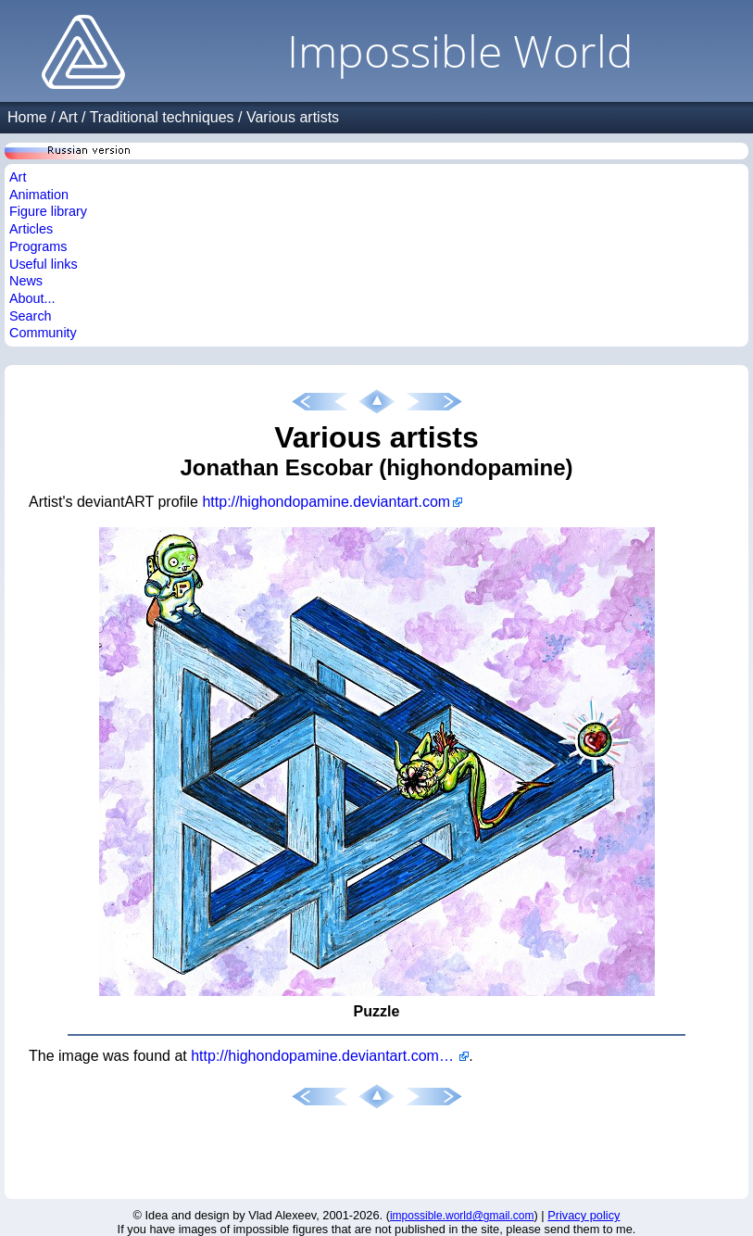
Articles (31, 228)
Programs (38, 246)
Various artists (292, 117)
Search (30, 316)
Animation (39, 194)
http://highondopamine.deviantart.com (326, 502)
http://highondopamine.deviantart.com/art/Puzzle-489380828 (330, 1056)
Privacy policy (583, 1215)
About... (32, 298)
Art (67, 117)
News (26, 280)
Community (43, 332)
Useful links (43, 264)
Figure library (48, 211)
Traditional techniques (162, 117)
